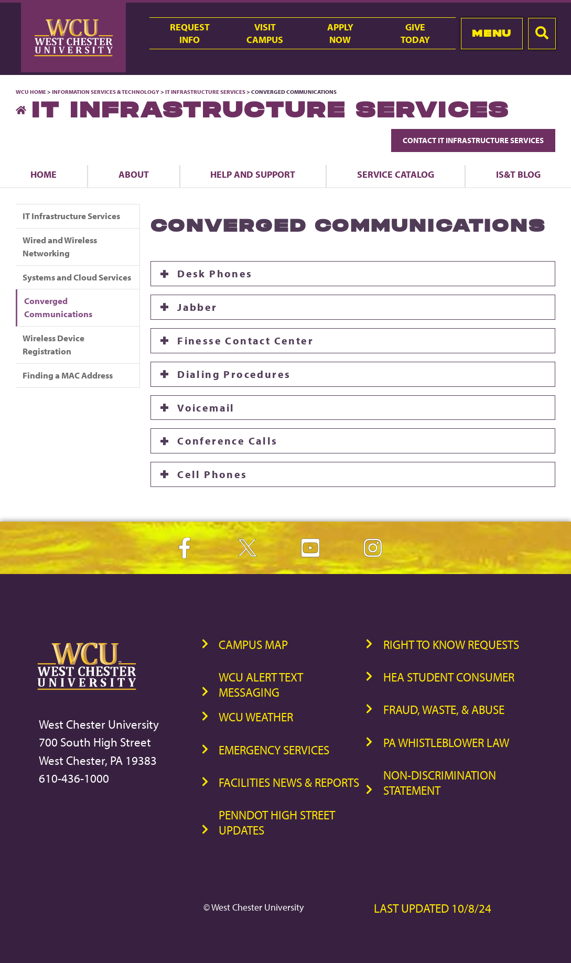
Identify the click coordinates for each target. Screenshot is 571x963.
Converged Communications (58, 307)
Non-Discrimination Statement (439, 782)
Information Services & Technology (106, 91)
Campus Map (253, 644)
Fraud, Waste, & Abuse (443, 709)
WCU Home (31, 91)
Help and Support (252, 174)
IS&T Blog (518, 174)
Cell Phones (212, 474)
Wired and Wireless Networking (60, 246)
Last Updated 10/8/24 (432, 908)
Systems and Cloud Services (77, 277)
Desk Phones (214, 273)
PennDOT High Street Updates (277, 822)
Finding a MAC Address (68, 375)
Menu (491, 33)
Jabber (197, 306)
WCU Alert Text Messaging (261, 684)
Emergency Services (274, 750)
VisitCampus (264, 33)
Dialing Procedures (233, 374)
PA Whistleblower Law (446, 742)
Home (43, 174)
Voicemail (207, 407)
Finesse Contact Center (245, 340)
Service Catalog (395, 174)
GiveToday (415, 33)
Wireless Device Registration (53, 344)
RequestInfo (190, 33)
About (133, 174)
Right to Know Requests (451, 644)
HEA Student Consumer (448, 677)
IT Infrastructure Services (205, 91)
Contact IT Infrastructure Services (473, 140)
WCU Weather (256, 716)
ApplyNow (340, 33)
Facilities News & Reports (289, 782)
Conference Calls (227, 440)
